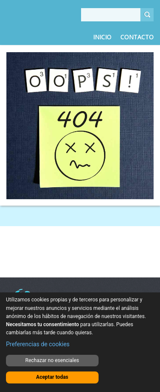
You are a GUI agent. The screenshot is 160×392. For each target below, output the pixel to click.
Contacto (137, 37)
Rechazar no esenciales (52, 360)
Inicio (102, 37)
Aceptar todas (52, 377)
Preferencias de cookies (38, 344)
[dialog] (80, 342)
